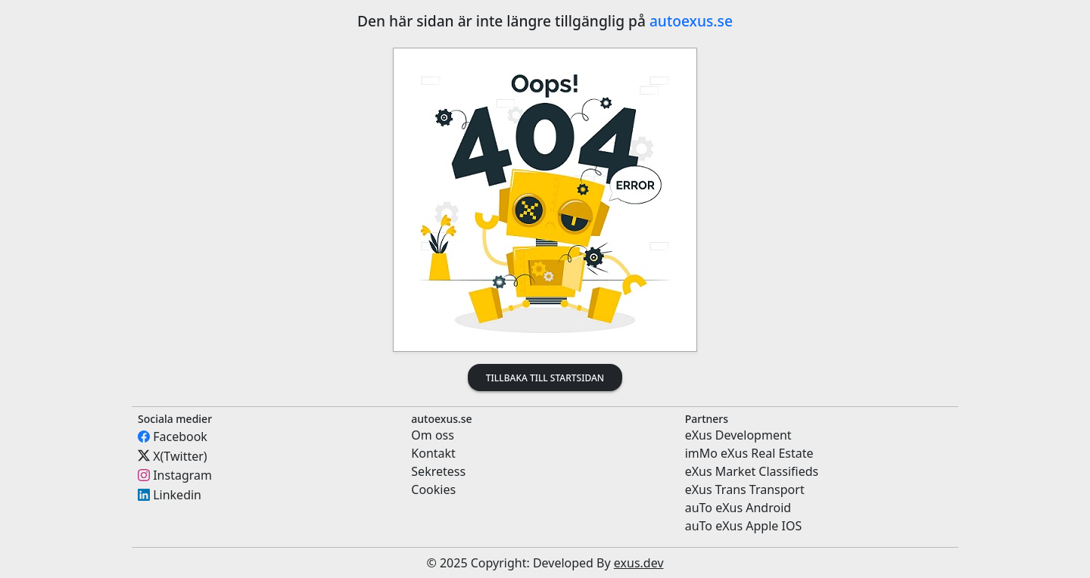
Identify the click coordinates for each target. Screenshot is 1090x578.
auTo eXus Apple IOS (743, 525)
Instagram (182, 475)
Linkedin (177, 494)
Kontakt (433, 453)
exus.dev (639, 563)
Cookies (433, 489)
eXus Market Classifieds (752, 471)
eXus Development (738, 435)
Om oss (432, 435)
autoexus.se (691, 21)
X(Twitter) (180, 455)
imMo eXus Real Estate (749, 453)
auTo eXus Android (738, 507)
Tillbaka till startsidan (545, 377)
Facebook (180, 436)
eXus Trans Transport (745, 489)
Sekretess (438, 471)
